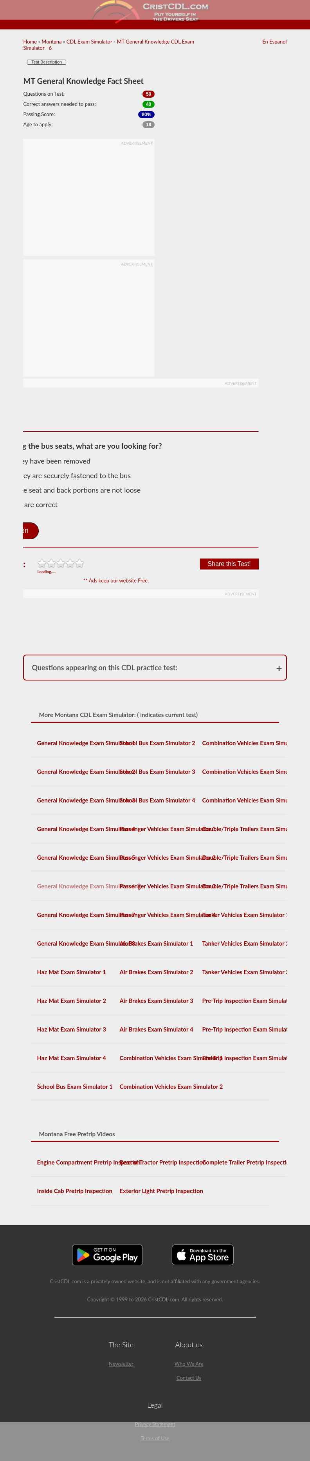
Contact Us (189, 1378)
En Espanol (274, 41)
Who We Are (189, 1364)
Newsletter (121, 1364)
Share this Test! (229, 563)
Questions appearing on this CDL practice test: (104, 667)
